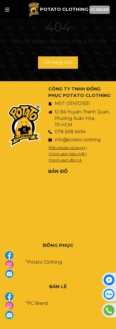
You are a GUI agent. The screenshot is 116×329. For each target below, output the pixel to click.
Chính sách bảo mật (67, 153)
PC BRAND (99, 10)
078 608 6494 (70, 131)
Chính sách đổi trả (65, 160)
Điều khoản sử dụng (67, 147)
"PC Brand (37, 303)
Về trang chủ (58, 62)
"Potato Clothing (44, 262)
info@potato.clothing (78, 140)
